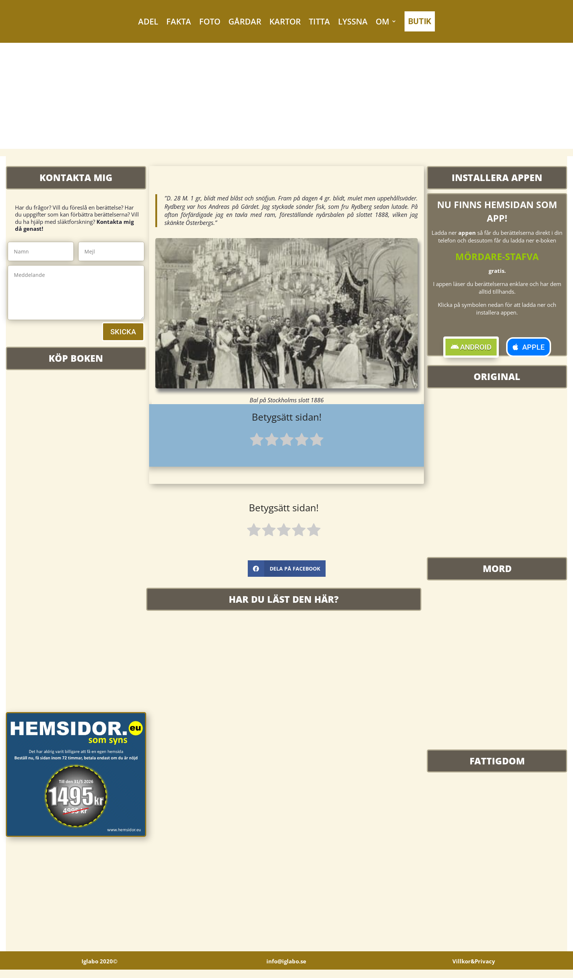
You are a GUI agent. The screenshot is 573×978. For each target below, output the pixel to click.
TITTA (319, 21)
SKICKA (123, 331)
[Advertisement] (286, 97)
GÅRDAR (244, 21)
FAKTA (178, 21)
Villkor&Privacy (473, 969)
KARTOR (285, 21)
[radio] (256, 441)
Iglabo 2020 (99, 969)
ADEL (148, 21)
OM (382, 21)
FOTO (209, 21)
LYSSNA (353, 21)
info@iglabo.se (286, 969)
